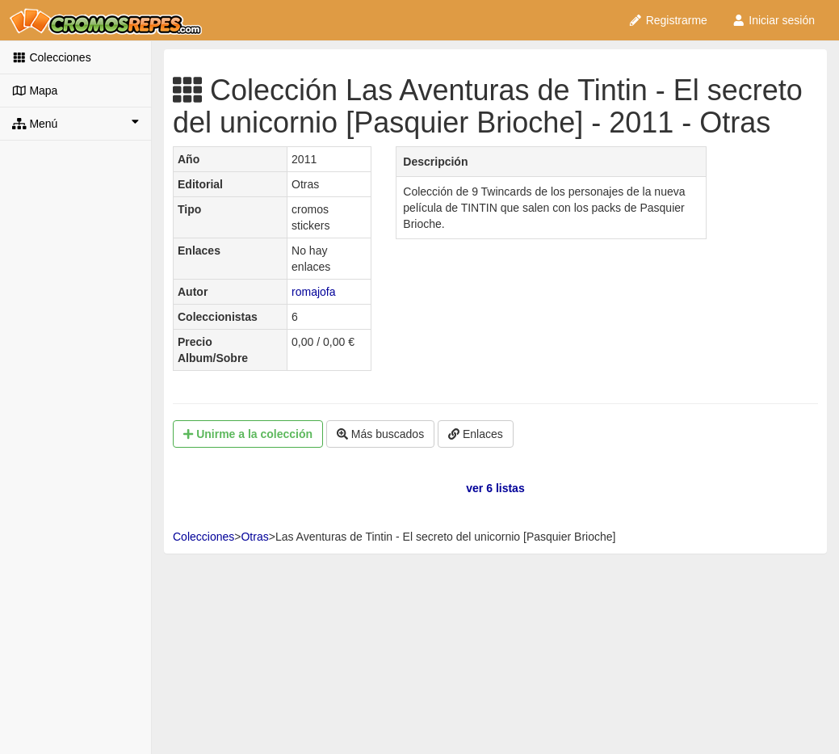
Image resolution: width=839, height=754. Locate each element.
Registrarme (667, 20)
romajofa (313, 291)
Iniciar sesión (773, 20)
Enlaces (475, 434)
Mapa (34, 90)
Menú (75, 123)
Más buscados (380, 434)
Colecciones (51, 57)
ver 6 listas (495, 488)
